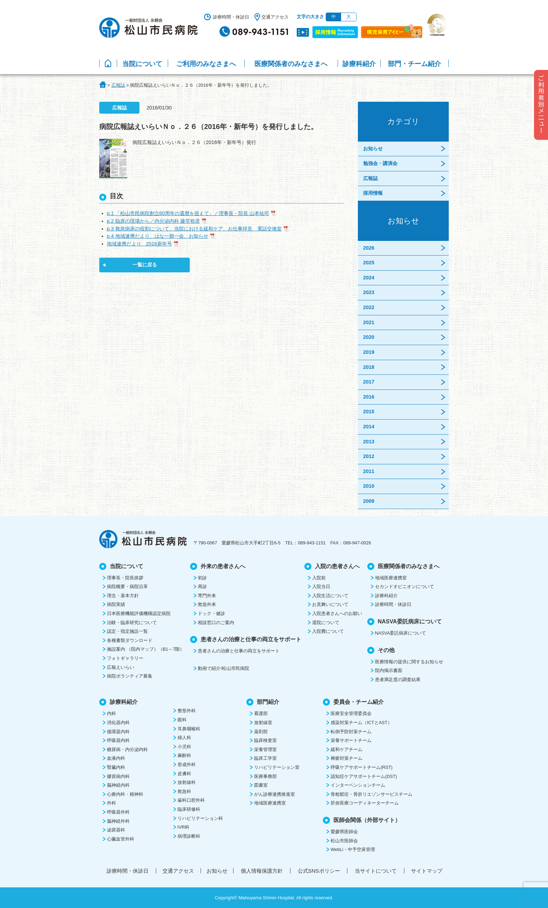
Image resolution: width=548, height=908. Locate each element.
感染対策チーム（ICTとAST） (361, 722)
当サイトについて (376, 870)
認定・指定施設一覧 (127, 631)
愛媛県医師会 (344, 831)
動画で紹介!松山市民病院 (223, 668)
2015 (368, 411)
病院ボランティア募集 (129, 676)
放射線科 (187, 782)
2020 (368, 337)
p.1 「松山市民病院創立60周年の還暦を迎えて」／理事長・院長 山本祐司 (188, 213)
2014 (368, 426)
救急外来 (207, 604)
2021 (368, 322)
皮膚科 (184, 773)
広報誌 (370, 178)
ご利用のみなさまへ (206, 63)
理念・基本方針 (123, 595)
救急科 (184, 791)
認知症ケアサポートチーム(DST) (364, 776)
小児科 (184, 746)
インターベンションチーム (358, 785)
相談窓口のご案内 (216, 622)
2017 (368, 382)
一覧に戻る (144, 264)
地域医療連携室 (391, 577)
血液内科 (116, 758)
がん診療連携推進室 (274, 794)
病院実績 (116, 604)
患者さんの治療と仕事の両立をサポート (239, 650)
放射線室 (263, 722)
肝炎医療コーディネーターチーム (365, 803)
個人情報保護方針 (262, 870)
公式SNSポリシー (319, 870)
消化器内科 (118, 722)
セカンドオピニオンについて (404, 586)
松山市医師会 (344, 840)
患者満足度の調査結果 (397, 679)
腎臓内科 (116, 767)
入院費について (328, 631)
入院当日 (321, 586)
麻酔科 (184, 755)
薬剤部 (261, 731)
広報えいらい (120, 667)
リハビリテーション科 (200, 818)
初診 (202, 577)
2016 (368, 397)
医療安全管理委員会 (351, 713)
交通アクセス (275, 17)
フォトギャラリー (125, 658)
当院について (142, 63)
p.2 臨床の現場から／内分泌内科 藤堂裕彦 (153, 221)
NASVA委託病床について (400, 633)
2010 (368, 486)
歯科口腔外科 (191, 800)
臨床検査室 (265, 740)
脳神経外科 (118, 821)
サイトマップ (426, 870)
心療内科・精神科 (125, 794)
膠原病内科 (118, 776)
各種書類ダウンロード (129, 640)
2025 (368, 262)
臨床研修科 (189, 809)
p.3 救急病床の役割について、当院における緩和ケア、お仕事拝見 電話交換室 (194, 228)
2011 (368, 471)
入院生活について (330, 595)
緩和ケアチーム (346, 749)
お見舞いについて (330, 604)
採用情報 (373, 193)
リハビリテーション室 (277, 767)
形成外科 (187, 764)
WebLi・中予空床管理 (353, 849)
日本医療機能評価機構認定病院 (139, 613)
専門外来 (207, 595)
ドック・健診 (211, 613)
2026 (368, 248)
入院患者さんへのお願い (337, 613)
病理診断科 (189, 836)
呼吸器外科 (118, 812)
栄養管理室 (265, 749)
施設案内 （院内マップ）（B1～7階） (145, 649)
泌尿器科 (116, 829)
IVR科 (183, 827)
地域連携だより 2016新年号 (139, 243)
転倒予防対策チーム (351, 731)
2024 (368, 277)
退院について (325, 622)
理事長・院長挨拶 (125, 577)
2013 (368, 441)
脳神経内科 (118, 785)
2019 (368, 352)
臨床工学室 (265, 758)
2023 (368, 292)
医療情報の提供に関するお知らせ (409, 661)
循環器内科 (118, 731)
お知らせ (373, 148)
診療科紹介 (359, 63)
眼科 (182, 719)
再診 (202, 586)
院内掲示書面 (388, 670)
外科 (111, 803)
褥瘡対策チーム (346, 758)
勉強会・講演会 (380, 163)
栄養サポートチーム (351, 740)
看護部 (261, 713)
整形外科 (187, 710)
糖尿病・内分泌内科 (127, 749)
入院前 (319, 577)
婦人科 (184, 737)
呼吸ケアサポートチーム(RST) (361, 767)
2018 (368, 367)
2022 (368, 307)
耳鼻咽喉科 (189, 728)
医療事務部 (265, 776)
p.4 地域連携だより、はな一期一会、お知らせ (157, 236)
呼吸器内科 (118, 740)
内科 (111, 713)
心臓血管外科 (120, 839)
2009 (368, 501)
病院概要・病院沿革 (127, 586)
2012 (368, 456)
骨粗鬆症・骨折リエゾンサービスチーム (371, 794)
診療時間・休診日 (231, 17)
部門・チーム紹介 (414, 63)
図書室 (261, 785)
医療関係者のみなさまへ (290, 63)
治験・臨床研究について (132, 622)
